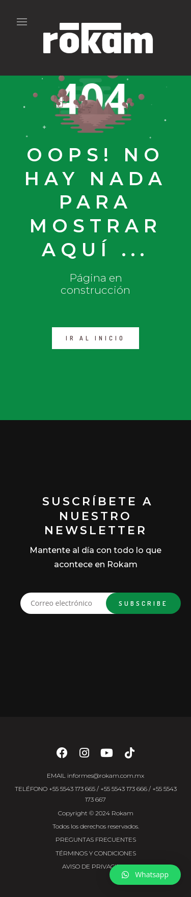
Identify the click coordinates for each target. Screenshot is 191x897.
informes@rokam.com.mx (105, 775)
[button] (145, 875)
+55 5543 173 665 (72, 788)
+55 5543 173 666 (123, 788)
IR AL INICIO (95, 338)
